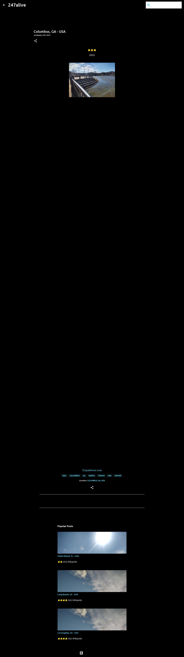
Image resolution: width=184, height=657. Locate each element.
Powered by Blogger (92, 653)
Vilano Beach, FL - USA (68, 556)
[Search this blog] (167, 5)
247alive (17, 4)
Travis (101, 476)
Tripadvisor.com (92, 470)
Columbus (74, 476)
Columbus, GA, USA (96, 480)
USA (109, 476)
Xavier (118, 476)
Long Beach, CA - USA (67, 594)
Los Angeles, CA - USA (67, 633)
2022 (64, 476)
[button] (35, 41)
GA (84, 476)
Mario (92, 476)
